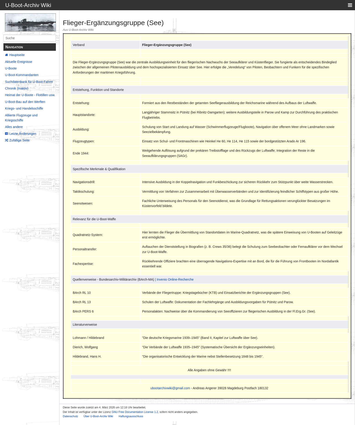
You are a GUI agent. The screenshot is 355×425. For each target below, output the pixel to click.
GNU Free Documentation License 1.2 (135, 412)
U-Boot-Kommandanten (22, 75)
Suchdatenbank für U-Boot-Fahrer (29, 82)
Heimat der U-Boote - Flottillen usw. (30, 95)
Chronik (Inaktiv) (16, 88)
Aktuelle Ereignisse (18, 62)
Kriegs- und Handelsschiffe (24, 108)
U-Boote (11, 68)
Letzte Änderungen (22, 134)
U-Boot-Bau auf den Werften (25, 102)
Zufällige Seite (19, 140)
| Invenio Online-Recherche (174, 279)
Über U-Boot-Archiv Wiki (98, 416)
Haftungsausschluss (131, 416)
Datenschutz (70, 416)
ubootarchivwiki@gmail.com (170, 388)
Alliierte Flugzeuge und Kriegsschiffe (21, 117)
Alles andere (14, 127)
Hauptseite (17, 55)
